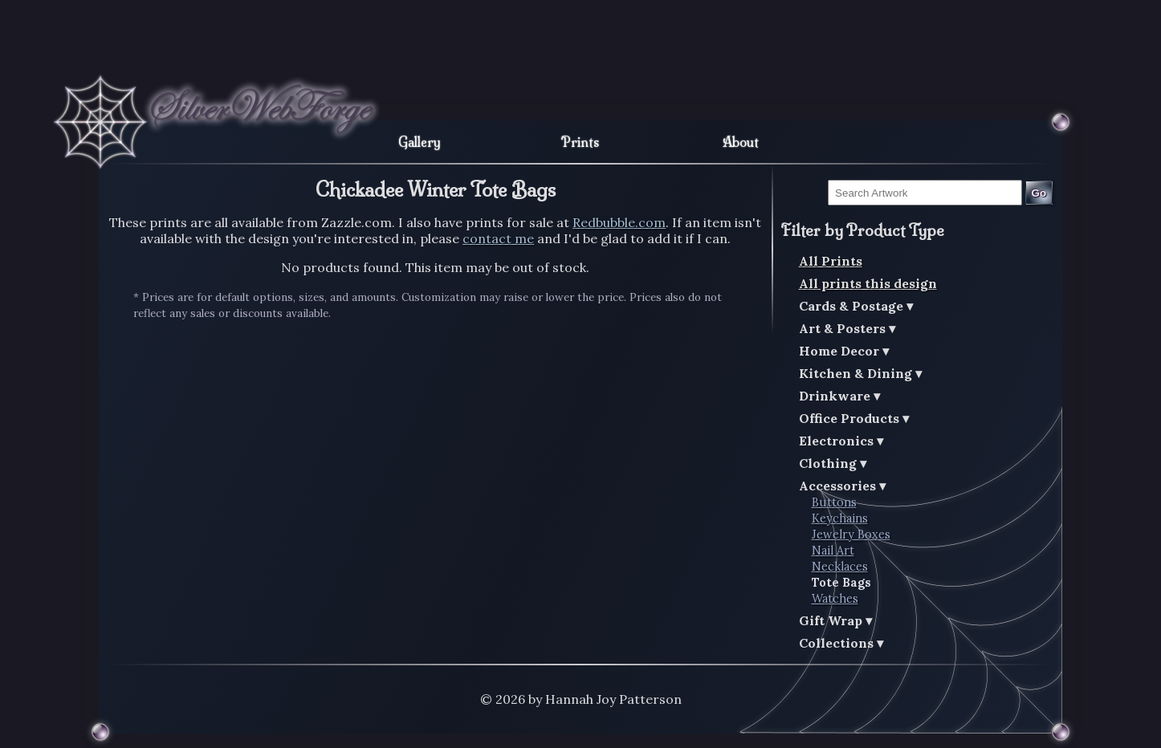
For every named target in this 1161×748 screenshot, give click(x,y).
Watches (835, 598)
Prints (580, 142)
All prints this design (868, 283)
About (741, 142)
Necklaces (840, 566)
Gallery (419, 142)
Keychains (840, 518)
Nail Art (833, 550)
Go (1039, 193)
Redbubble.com (619, 222)
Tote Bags (841, 582)
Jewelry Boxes (851, 534)
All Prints (830, 261)
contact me (498, 238)
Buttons (834, 502)
